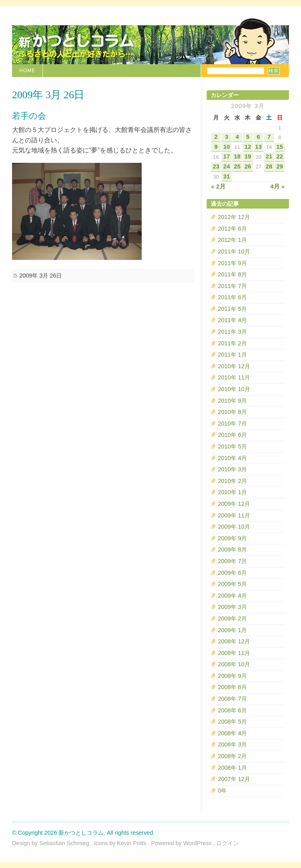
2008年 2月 (232, 756)
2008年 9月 (232, 676)
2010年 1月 (232, 492)
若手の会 (29, 115)
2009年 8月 (232, 549)
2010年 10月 (234, 389)
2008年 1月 (232, 768)
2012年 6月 (232, 228)
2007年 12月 (234, 779)
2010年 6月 (232, 435)
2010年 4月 (232, 458)
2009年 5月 (232, 584)
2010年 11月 (234, 377)
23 (216, 166)
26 (247, 166)
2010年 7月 (232, 423)
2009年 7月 (232, 561)
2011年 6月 (232, 297)
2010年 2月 (232, 481)
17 (226, 156)
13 (258, 147)
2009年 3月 (232, 607)
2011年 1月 (232, 354)
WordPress (197, 843)
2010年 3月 (232, 469)
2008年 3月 (232, 744)
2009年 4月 (232, 595)
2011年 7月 (232, 286)
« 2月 (218, 186)
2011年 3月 (232, 332)
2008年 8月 (232, 687)
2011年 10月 (234, 251)
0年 (222, 790)
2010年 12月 (234, 366)
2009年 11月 (234, 515)
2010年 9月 (232, 400)
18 (237, 156)
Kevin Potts (131, 843)
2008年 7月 (232, 699)
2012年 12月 (234, 217)
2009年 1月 (232, 630)
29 (279, 166)
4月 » (277, 186)
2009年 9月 (232, 538)
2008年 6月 (232, 710)
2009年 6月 (232, 573)
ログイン (227, 843)
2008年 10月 (234, 664)
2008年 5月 (232, 721)
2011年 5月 (232, 309)
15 (279, 147)
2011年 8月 (232, 274)
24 (226, 166)
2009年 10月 (234, 526)
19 (247, 156)
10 (226, 147)
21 (269, 156)
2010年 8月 (232, 412)
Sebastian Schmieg (64, 843)
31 (226, 176)
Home (27, 70)
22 (279, 156)
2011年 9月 (232, 263)
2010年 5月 (232, 446)
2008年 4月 (232, 733)
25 (237, 166)
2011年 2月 (232, 343)
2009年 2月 (232, 618)
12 (247, 147)
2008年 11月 (234, 653)
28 (269, 166)
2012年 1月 (232, 240)
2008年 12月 (234, 641)
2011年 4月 (232, 320)
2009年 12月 (234, 504)
